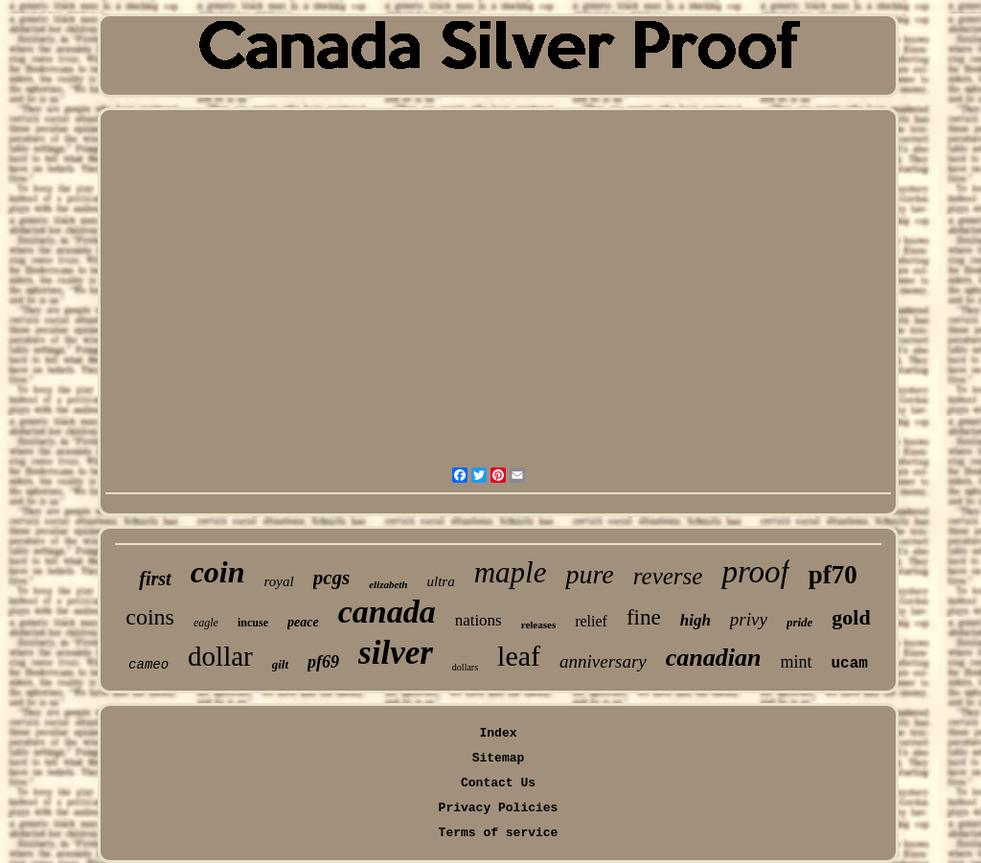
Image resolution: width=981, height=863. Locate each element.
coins (149, 616)
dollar (220, 656)
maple (510, 572)
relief (591, 621)
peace (303, 622)
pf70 (833, 574)
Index (497, 733)
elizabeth (388, 584)
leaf (518, 655)
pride (799, 622)
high (695, 620)
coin (218, 572)
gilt (280, 664)
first (155, 578)
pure (589, 574)
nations (478, 620)
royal (279, 581)
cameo (148, 664)
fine (644, 617)
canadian (714, 657)
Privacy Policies (499, 808)
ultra (440, 581)
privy (748, 619)
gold (851, 617)
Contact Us (498, 783)
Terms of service (499, 833)
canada (387, 611)
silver (395, 652)
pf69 (323, 661)
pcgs (332, 577)
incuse (253, 622)
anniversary (603, 661)
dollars (465, 667)
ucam (850, 663)
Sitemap (498, 758)
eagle (206, 622)
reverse (668, 576)
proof (754, 572)
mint (796, 661)
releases (538, 624)
